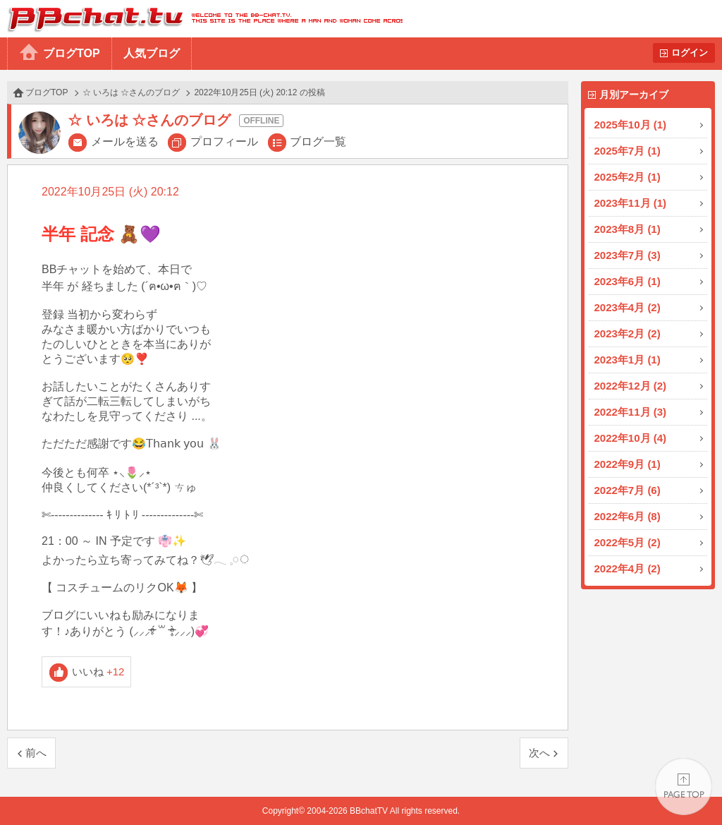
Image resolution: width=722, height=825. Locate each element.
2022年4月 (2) (627, 568)
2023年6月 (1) (627, 281)
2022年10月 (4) (630, 438)
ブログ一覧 (318, 141)
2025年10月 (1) (630, 125)
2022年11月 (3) (630, 412)
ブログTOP (71, 53)
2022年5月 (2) (627, 542)
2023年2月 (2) (627, 333)
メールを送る (125, 141)
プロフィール (224, 141)
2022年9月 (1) (627, 464)
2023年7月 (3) (627, 255)
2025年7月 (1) (627, 151)
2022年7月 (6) (627, 490)
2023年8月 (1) (627, 229)
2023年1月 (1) (627, 360)
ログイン (689, 52)
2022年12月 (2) (630, 386)
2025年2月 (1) (627, 177)
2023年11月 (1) (630, 203)
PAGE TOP (684, 787)
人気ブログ (151, 53)
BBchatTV (201, 18)
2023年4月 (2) (627, 307)
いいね (98, 672)
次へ (539, 753)
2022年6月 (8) (627, 516)
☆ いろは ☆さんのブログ (131, 92)
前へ (36, 753)
